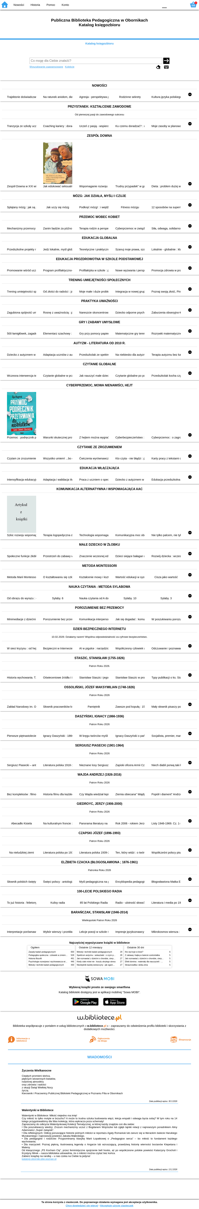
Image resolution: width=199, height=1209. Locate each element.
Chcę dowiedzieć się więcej (82, 1205)
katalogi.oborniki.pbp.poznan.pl (39, 1159)
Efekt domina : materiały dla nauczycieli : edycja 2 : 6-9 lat (150, 962)
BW (139, 4)
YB (147, 4)
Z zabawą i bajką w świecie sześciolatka (142, 955)
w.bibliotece (96, 1025)
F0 (164, 4)
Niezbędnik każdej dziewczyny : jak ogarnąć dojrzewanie (101, 965)
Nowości (19, 4)
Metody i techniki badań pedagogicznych (46, 965)
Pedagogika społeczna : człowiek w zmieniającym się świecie (55, 955)
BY (155, 4)
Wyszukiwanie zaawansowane (46, 66)
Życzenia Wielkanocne (36, 1070)
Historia (35, 4)
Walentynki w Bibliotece (37, 1110)
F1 (171, 4)
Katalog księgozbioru (99, 43)
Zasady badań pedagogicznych (42, 952)
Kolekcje (69, 66)
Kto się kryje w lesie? (134, 952)
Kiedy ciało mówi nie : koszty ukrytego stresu (96, 962)
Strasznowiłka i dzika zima (136, 965)
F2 (180, 4)
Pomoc (50, 4)
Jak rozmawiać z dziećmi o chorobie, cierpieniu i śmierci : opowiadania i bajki (110, 958)
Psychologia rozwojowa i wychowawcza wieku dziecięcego (54, 962)
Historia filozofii (35, 958)
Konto (65, 4)
